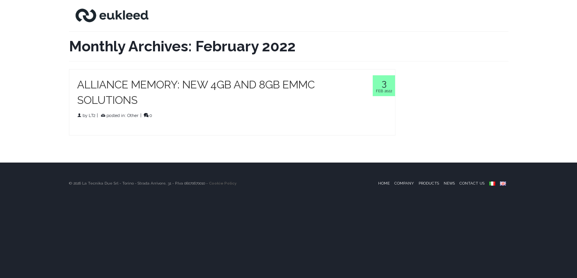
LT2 (92, 115)
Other (132, 115)
